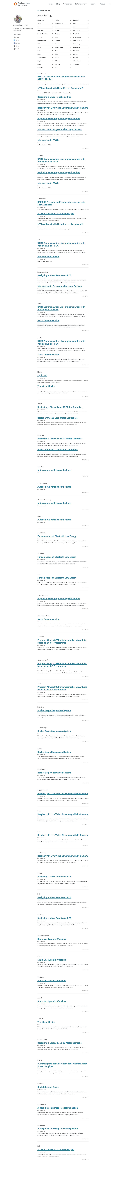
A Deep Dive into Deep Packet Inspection (57, 1108)
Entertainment (80, 4)
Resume (93, 4)
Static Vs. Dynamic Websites (51, 939)
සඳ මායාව (42, 375)
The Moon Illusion (46, 386)
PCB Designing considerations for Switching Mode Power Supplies (62, 1065)
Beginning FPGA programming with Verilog (58, 118)
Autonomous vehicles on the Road (54, 470)
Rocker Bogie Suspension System (54, 710)
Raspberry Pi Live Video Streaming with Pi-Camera (62, 107)
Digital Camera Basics (48, 1087)
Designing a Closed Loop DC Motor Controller (59, 407)
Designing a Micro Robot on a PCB (54, 97)
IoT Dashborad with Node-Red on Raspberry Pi (60, 88)
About (102, 4)
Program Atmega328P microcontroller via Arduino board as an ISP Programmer (62, 641)
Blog (58, 4)
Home (50, 4)
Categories (67, 4)
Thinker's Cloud (24, 4)
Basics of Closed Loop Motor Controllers (57, 418)
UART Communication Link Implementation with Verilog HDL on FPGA (61, 160)
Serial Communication (48, 320)
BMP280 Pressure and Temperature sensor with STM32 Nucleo (61, 78)
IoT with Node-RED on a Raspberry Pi (55, 213)
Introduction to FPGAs (48, 140)
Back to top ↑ (85, 148)
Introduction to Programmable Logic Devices (59, 129)
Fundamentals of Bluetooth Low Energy (56, 536)
